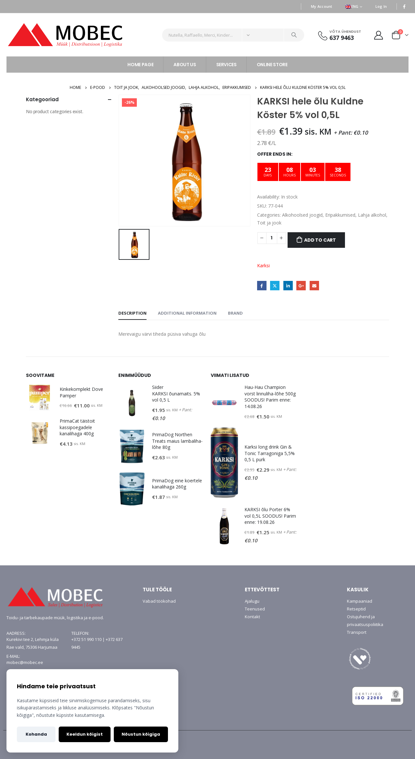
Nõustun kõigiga (141, 734)
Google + (301, 285)
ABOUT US (184, 64)
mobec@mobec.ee (24, 662)
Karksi (263, 265)
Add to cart (320, 240)
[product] (39, 397)
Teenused (255, 609)
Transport (356, 632)
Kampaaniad (359, 601)
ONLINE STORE (272, 64)
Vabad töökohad (159, 601)
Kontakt (252, 617)
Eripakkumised (340, 215)
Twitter (274, 285)
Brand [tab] (235, 313)
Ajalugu (252, 601)
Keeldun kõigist (84, 734)
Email (314, 285)
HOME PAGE (140, 64)
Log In (381, 6)
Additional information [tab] (187, 313)
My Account (321, 6)
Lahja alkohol (372, 215)
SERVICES (226, 64)
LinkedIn (288, 285)
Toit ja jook (269, 223)
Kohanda (36, 734)
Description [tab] (132, 313)
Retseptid (356, 609)
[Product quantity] (271, 238)
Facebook (262, 285)
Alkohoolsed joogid (302, 215)
